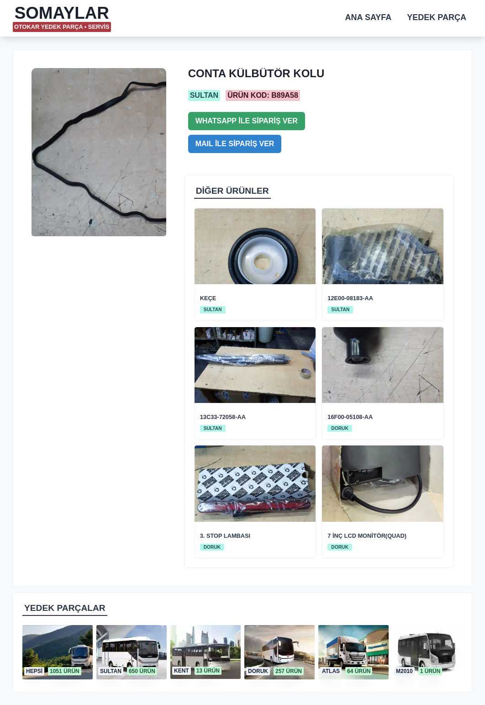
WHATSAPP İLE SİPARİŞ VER (246, 121)
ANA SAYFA (368, 17)
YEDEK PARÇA (436, 17)
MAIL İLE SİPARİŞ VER (234, 144)
